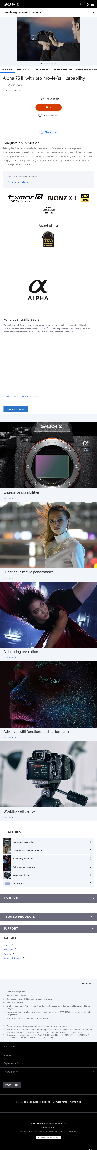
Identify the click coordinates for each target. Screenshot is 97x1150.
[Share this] (48, 132)
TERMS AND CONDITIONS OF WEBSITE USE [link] (48, 1123)
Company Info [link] (60, 1101)
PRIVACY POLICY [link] (48, 1127)
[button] (42, 63)
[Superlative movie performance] (48, 850)
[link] (48, 397)
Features (23, 69)
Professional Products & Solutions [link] (33, 1101)
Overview (7, 69)
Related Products (62, 69)
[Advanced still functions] (48, 867)
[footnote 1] (47, 328)
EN (16, 1084)
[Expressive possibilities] (48, 842)
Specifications (42, 69)
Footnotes (87, 983)
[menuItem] (87, 4)
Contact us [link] (75, 1101)
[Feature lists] (48, 883)
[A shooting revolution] (48, 859)
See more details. (18, 182)
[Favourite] (48, 115)
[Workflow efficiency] (48, 875)
